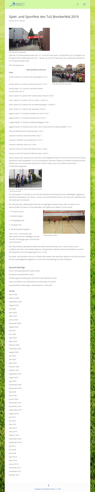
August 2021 (14, 377)
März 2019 (13, 431)
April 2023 (13, 363)
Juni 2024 (12, 334)
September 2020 (15, 388)
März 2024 (13, 341)
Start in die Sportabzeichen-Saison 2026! (24, 271)
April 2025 (13, 312)
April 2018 (13, 457)
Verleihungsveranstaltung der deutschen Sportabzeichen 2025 (33, 278)
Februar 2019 (14, 435)
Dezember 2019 (15, 403)
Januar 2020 (13, 399)
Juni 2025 (12, 309)
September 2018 (15, 442)
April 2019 (13, 428)
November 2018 (15, 439)
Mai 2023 (12, 359)
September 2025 (15, 302)
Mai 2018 (12, 453)
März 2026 (13, 294)
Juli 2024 (12, 330)
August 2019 (14, 413)
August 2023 (14, 352)
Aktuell (22, 21)
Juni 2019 (12, 421)
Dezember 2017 (15, 468)
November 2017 (15, 471)
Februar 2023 (14, 366)
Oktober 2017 (14, 475)
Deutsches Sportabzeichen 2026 (21, 274)
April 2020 (13, 395)
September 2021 (15, 374)
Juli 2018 (12, 446)
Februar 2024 (14, 345)
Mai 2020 (12, 392)
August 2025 (14, 305)
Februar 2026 (14, 298)
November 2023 (15, 348)
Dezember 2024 (15, 323)
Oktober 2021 (14, 370)
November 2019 (15, 406)
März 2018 (13, 460)
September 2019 (15, 410)
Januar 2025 (13, 320)
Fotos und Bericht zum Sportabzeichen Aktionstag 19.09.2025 (32, 282)
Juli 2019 (12, 417)
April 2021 (13, 381)
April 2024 (13, 338)
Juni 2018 (12, 449)
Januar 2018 (13, 464)
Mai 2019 (12, 424)
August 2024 (14, 327)
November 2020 (15, 385)
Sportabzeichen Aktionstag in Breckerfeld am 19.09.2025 (30, 285)
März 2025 (13, 316)
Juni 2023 (12, 356)
